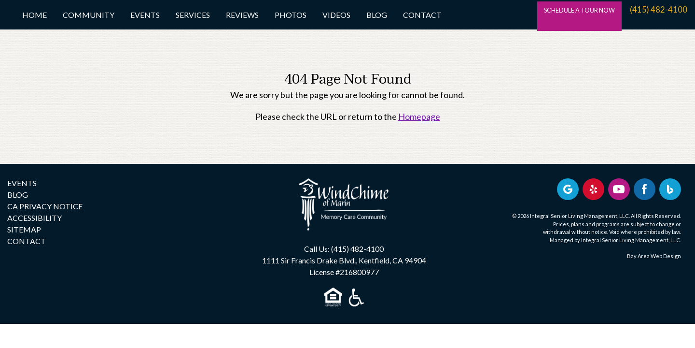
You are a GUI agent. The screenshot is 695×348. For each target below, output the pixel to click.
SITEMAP (24, 229)
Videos (336, 14)
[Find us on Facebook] (644, 189)
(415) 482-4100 (659, 14)
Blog (376, 14)
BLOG (17, 194)
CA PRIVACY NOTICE (45, 206)
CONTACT (26, 241)
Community (88, 14)
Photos (290, 14)
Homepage (419, 116)
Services (193, 14)
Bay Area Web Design (654, 256)
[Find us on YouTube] (619, 189)
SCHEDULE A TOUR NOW (566, 14)
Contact (422, 14)
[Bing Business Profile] (670, 189)
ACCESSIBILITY (34, 217)
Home (34, 14)
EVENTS (22, 183)
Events (145, 14)
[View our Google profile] (568, 189)
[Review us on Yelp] (593, 189)
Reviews (242, 14)
